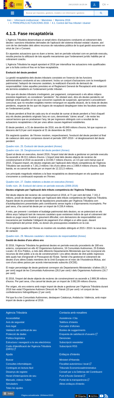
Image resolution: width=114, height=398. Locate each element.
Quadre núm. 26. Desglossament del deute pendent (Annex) (37, 150)
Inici (9, 20)
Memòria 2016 (62, 20)
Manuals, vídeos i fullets (18, 380)
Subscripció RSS (68, 346)
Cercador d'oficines (69, 326)
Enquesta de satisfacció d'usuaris (78, 334)
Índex (8, 393)
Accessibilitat (13, 318)
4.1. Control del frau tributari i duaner (71, 23)
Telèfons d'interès (68, 322)
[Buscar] (59, 13)
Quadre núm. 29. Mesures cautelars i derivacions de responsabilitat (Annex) (46, 236)
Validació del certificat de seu (21, 330)
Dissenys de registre (16, 372)
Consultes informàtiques (18, 364)
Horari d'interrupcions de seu (21, 376)
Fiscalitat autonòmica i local (75, 364)
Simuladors (12, 384)
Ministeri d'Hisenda (69, 360)
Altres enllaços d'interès (71, 384)
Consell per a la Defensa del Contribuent (80, 372)
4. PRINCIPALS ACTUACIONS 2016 (29, 23)
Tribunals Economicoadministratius (77, 368)
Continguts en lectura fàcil (19, 368)
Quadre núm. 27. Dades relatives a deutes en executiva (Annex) (39, 182)
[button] (105, 4)
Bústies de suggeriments (72, 330)
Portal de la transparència (74, 380)
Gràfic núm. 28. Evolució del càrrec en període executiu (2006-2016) (42, 186)
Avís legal (11, 326)
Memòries (47, 20)
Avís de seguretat (15, 322)
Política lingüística (15, 338)
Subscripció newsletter (71, 342)
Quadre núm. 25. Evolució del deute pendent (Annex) (34, 146)
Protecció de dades (16, 334)
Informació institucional (26, 20)
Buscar (9, 360)
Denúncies (65, 338)
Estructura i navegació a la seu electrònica (28, 342)
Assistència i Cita (68, 318)
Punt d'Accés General (72, 376)
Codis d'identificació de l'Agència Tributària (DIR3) (28, 347)
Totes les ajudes (14, 388)
